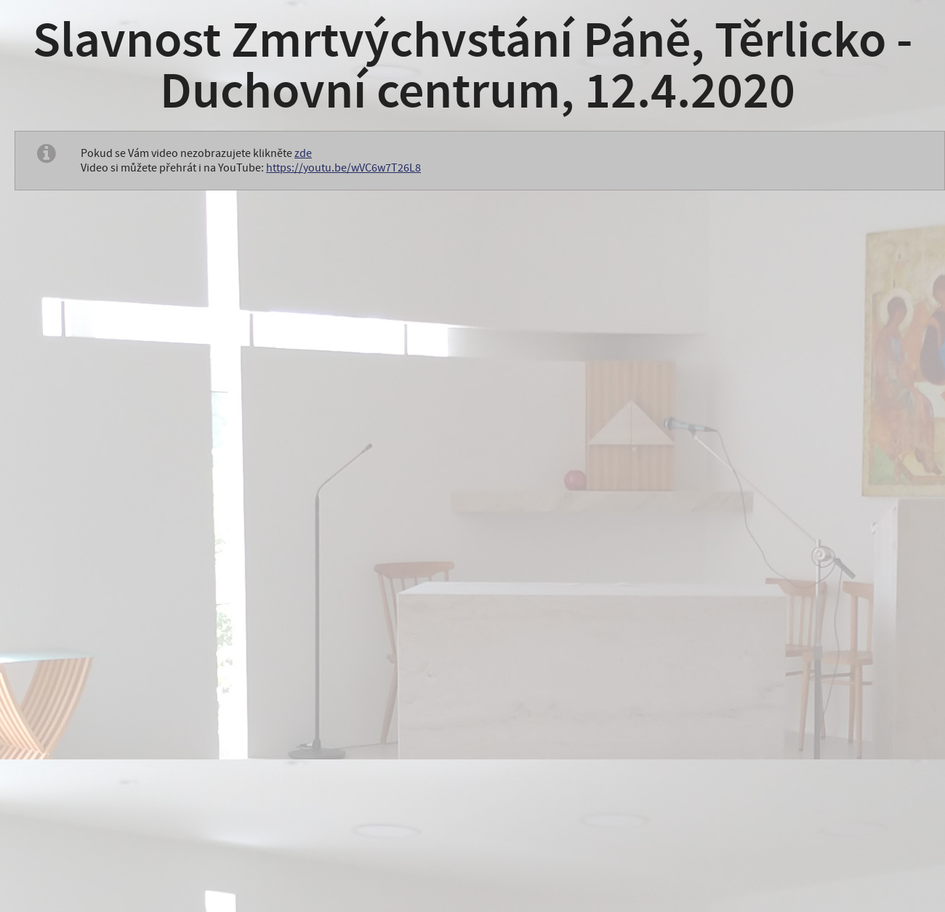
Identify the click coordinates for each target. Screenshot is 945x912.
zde (303, 153)
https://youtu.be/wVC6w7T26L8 (343, 168)
